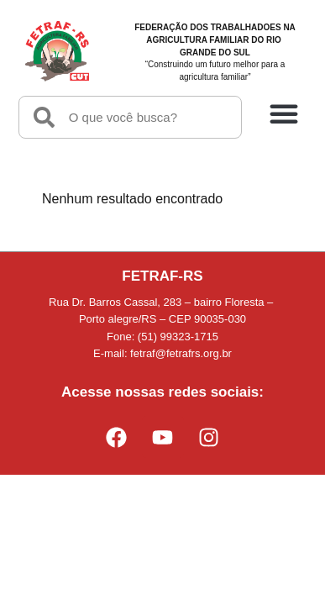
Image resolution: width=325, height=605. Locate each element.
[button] (284, 113)
